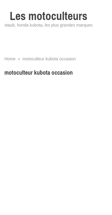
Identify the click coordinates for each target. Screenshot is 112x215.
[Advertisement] (56, 137)
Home (10, 58)
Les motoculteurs (49, 16)
